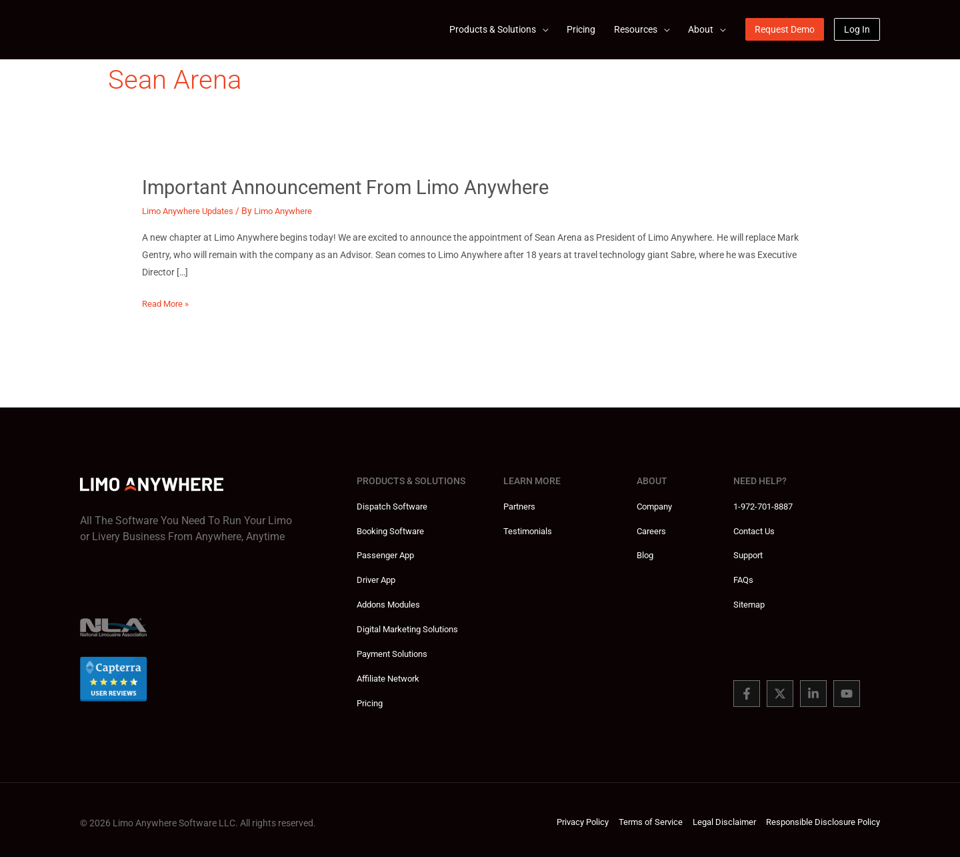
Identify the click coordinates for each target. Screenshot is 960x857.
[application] (542, 29)
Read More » (167, 303)
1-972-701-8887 (766, 505)
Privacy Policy (565, 817)
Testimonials (529, 529)
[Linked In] (813, 690)
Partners (521, 505)
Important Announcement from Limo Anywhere (353, 187)
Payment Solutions (396, 649)
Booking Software (394, 529)
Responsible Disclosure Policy (819, 817)
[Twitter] (780, 690)
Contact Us (756, 529)
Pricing (371, 697)
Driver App (378, 577)
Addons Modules (391, 601)
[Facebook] (746, 690)
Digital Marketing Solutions (412, 625)
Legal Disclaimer (715, 817)
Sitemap (750, 601)
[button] (498, 29)
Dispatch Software (395, 505)
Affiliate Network (391, 673)
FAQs (744, 577)
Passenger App (388, 553)
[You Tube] (846, 690)
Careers (653, 529)
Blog (646, 553)
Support (750, 553)
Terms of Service (637, 817)
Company (657, 505)
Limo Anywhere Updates (192, 210)
